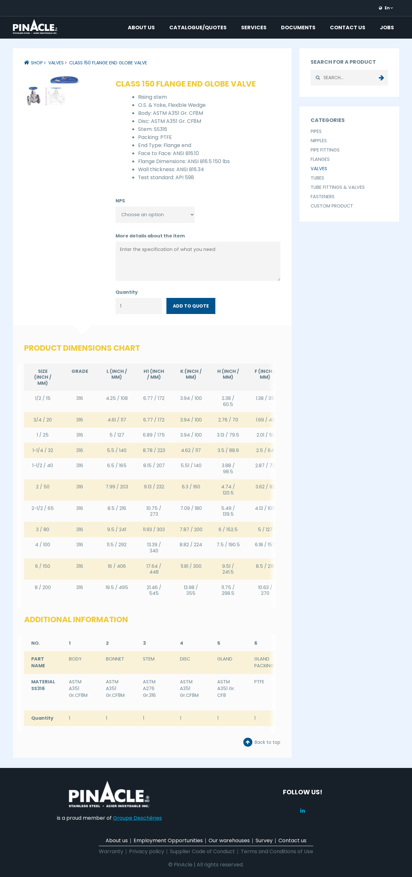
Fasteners (322, 196)
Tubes (317, 178)
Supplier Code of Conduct (202, 851)
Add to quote (191, 306)
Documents (298, 27)
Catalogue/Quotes (198, 27)
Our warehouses (229, 840)
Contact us (347, 27)
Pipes (316, 131)
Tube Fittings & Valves (338, 187)
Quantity (127, 292)
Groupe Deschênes (137, 818)
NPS (120, 201)
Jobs (387, 27)
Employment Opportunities (168, 840)
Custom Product (332, 206)
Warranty (111, 851)
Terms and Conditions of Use (277, 851)
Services (254, 27)
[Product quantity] (139, 306)
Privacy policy (146, 851)
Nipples (319, 140)
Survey (264, 840)
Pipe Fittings (325, 150)
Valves (56, 63)
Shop (37, 63)
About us (141, 27)
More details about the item (150, 236)
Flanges (320, 159)
